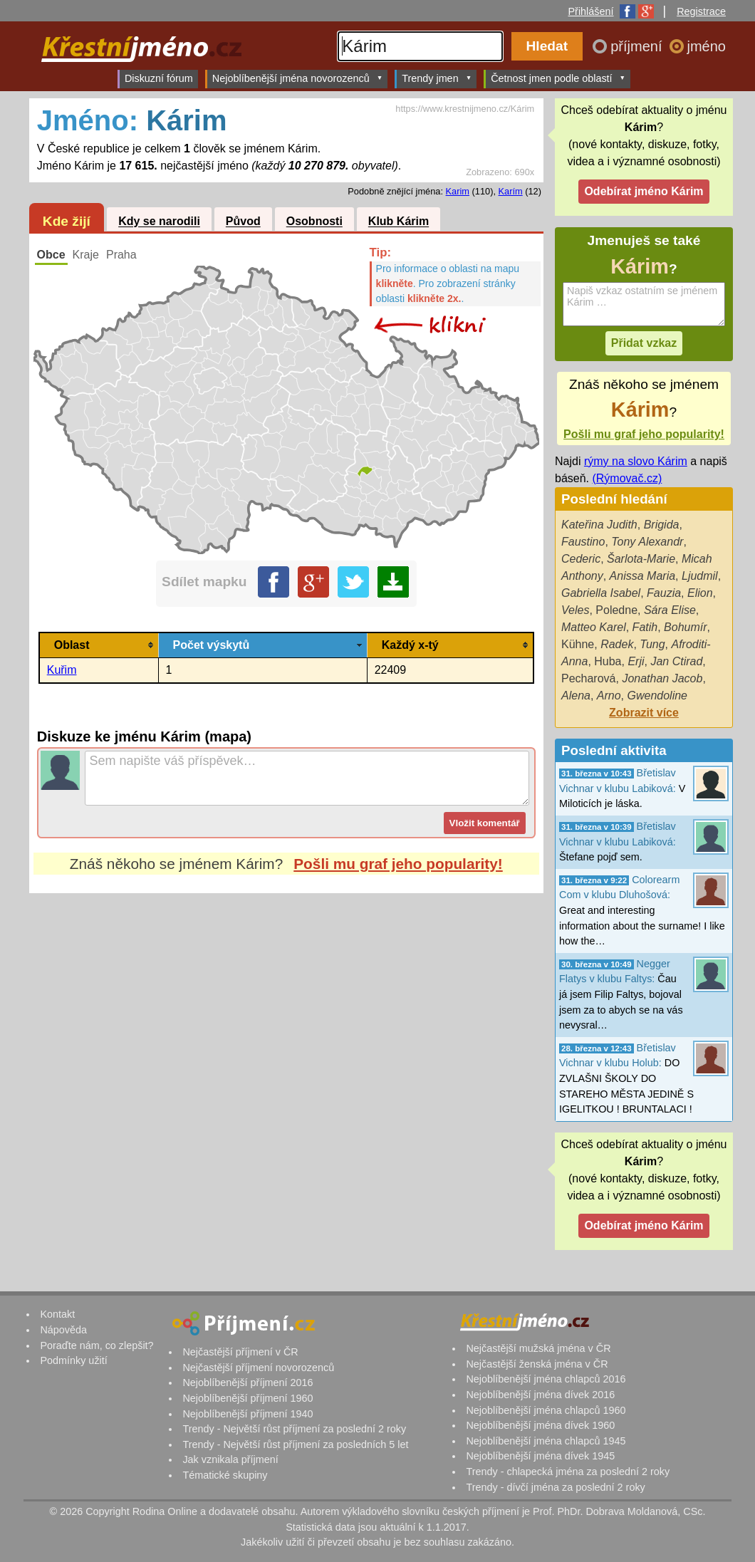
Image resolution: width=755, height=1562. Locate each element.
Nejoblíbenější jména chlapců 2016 (545, 1379)
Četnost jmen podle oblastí (558, 78)
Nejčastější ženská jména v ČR (537, 1364)
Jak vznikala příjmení (230, 1459)
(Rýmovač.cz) (627, 478)
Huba (607, 661)
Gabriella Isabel (600, 593)
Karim (457, 191)
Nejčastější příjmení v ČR (240, 1352)
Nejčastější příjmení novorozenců (258, 1367)
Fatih (645, 627)
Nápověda (63, 1329)
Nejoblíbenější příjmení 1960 (247, 1398)
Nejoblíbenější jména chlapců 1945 (545, 1441)
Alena (575, 695)
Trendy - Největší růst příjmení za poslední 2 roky (294, 1429)
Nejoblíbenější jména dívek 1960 (540, 1425)
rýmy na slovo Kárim (635, 461)
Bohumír (685, 627)
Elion (700, 593)
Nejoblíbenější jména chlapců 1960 (545, 1410)
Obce (51, 255)
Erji (636, 661)
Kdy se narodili (159, 222)
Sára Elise (670, 610)
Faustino (583, 542)
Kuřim (62, 670)
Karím (511, 191)
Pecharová (588, 678)
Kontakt (57, 1314)
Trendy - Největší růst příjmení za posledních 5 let (295, 1444)
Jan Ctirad (676, 661)
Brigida (662, 525)
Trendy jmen (437, 78)
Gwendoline (658, 695)
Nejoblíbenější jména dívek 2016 (540, 1394)
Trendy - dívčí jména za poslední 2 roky (555, 1487)
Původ (243, 222)
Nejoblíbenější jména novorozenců (297, 78)
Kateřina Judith (599, 525)
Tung (652, 644)
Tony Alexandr (647, 542)
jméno (706, 46)
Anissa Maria (642, 576)
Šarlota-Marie (641, 559)
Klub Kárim (398, 222)
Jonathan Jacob (662, 678)
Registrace (701, 11)
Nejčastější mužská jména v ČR (538, 1348)
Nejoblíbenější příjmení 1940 (247, 1414)
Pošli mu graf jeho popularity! (398, 863)
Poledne (616, 610)
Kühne (577, 644)
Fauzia (664, 593)
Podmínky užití (73, 1360)
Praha (121, 255)
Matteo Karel (593, 627)
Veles (575, 610)
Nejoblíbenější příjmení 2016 (247, 1382)
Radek (616, 644)
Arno (609, 695)
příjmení (638, 46)
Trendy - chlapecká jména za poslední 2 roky (568, 1471)
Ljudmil (700, 576)
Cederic (580, 559)
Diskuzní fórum (159, 78)
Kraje (86, 255)
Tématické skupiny (224, 1475)
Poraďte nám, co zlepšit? (96, 1345)
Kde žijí (66, 221)
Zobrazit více (644, 713)
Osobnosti (314, 222)
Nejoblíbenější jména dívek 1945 (540, 1456)
